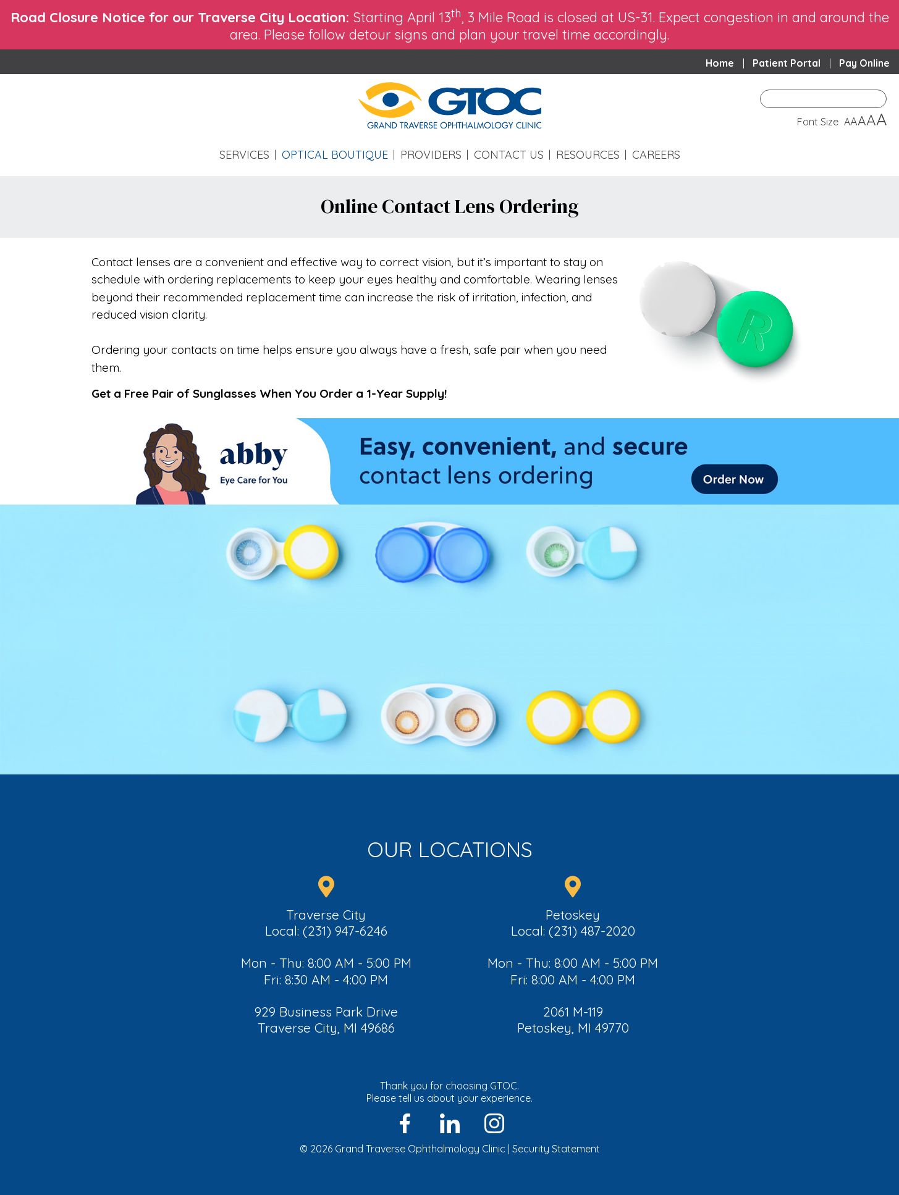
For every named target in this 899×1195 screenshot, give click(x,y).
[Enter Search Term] (823, 99)
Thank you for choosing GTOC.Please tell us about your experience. (449, 1092)
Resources (588, 155)
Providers (431, 155)
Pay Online (864, 63)
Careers (656, 155)
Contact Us (509, 155)
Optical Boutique (335, 155)
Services (244, 155)
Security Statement (556, 1149)
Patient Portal (787, 63)
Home (720, 63)
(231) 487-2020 (592, 931)
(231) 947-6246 (345, 931)
